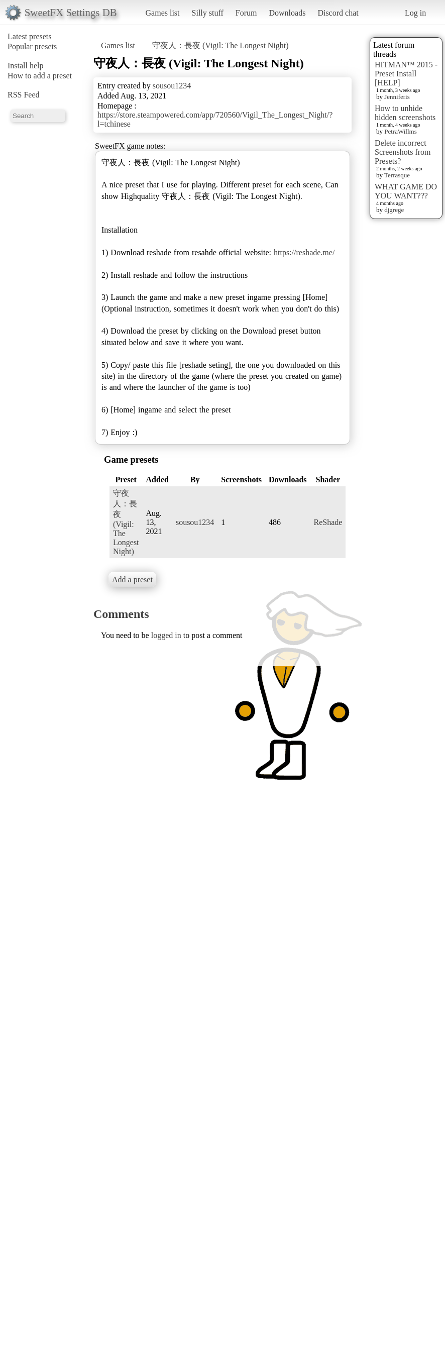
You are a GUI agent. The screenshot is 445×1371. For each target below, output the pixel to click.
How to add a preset (40, 75)
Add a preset (132, 579)
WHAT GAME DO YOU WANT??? (406, 191)
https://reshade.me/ (304, 252)
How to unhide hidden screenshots (405, 113)
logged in (166, 635)
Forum (246, 13)
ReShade (328, 522)
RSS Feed (24, 94)
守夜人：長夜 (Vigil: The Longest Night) (220, 45)
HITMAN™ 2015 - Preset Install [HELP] (406, 73)
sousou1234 (172, 85)
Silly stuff (208, 13)
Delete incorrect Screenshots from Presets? (403, 152)
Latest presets (30, 36)
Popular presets (32, 46)
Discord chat (337, 13)
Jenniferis (397, 96)
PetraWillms (400, 131)
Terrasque (397, 175)
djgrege (394, 210)
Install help (26, 65)
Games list (163, 13)
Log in (415, 13)
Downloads (287, 13)
